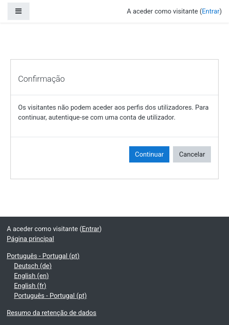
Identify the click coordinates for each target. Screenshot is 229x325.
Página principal (30, 239)
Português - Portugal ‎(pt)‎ (43, 256)
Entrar (211, 11)
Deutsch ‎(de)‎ (32, 266)
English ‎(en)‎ (31, 276)
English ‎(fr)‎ (30, 286)
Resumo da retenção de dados (51, 313)
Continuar (149, 154)
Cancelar (192, 154)
